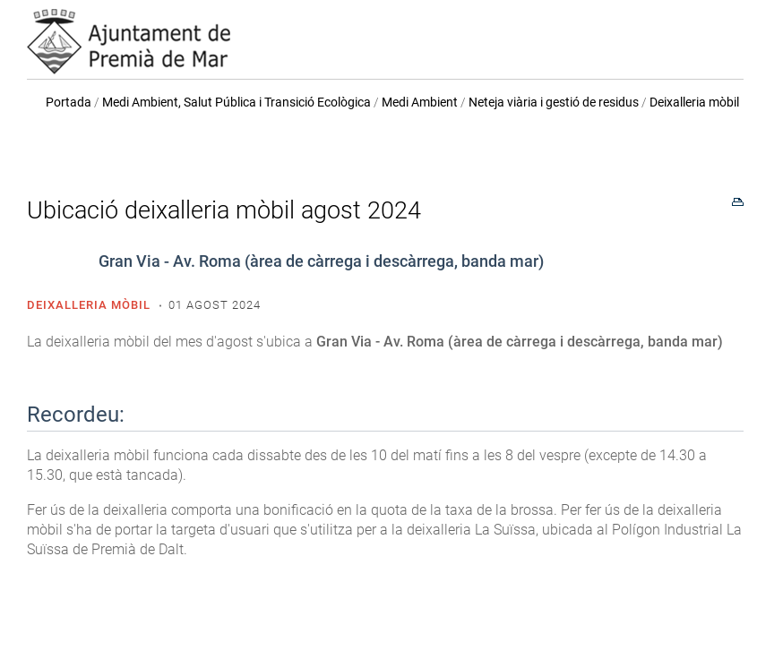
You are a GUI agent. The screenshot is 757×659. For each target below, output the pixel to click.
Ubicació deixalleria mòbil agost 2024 (224, 210)
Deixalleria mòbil (694, 102)
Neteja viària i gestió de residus (554, 102)
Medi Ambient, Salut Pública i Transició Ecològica (236, 102)
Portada (68, 102)
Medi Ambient (420, 102)
